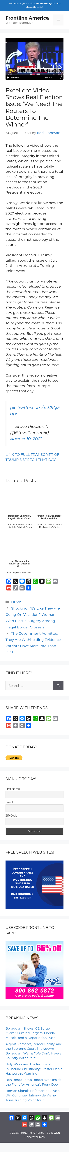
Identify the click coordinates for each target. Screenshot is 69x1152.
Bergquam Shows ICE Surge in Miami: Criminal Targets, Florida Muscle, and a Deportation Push (31, 1033)
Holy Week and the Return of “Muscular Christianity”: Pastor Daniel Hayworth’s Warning (34, 1068)
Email (9, 802)
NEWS (16, 602)
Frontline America (27, 18)
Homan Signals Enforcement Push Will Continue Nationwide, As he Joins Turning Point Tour (33, 1095)
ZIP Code (11, 815)
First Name (13, 788)
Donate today (42, 3)
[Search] (58, 686)
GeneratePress (34, 1137)
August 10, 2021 (26, 438)
